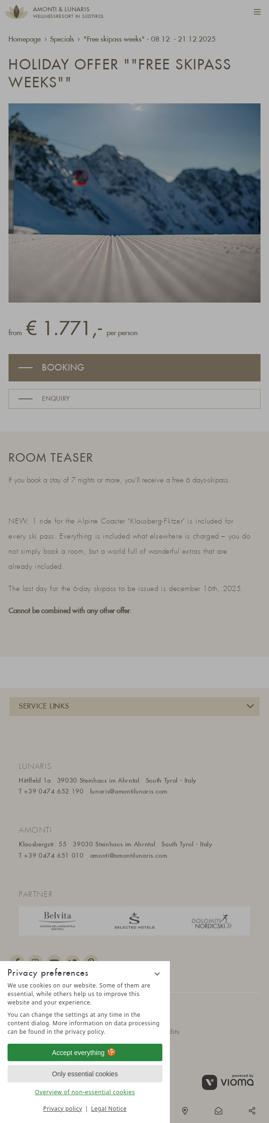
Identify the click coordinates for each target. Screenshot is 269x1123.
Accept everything (85, 1052)
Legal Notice (108, 1109)
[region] (85, 1008)
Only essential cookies (85, 1074)
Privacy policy (62, 1109)
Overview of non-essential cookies (85, 1092)
